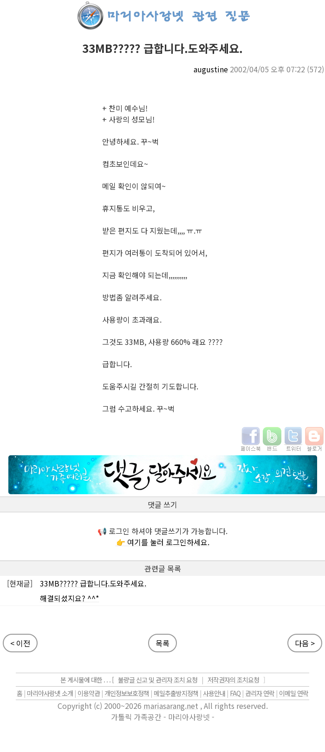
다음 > (305, 643)
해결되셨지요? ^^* (69, 598)
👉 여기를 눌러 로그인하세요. (162, 542)
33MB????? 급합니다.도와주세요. (93, 583)
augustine (211, 69)
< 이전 (20, 643)
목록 (162, 643)
